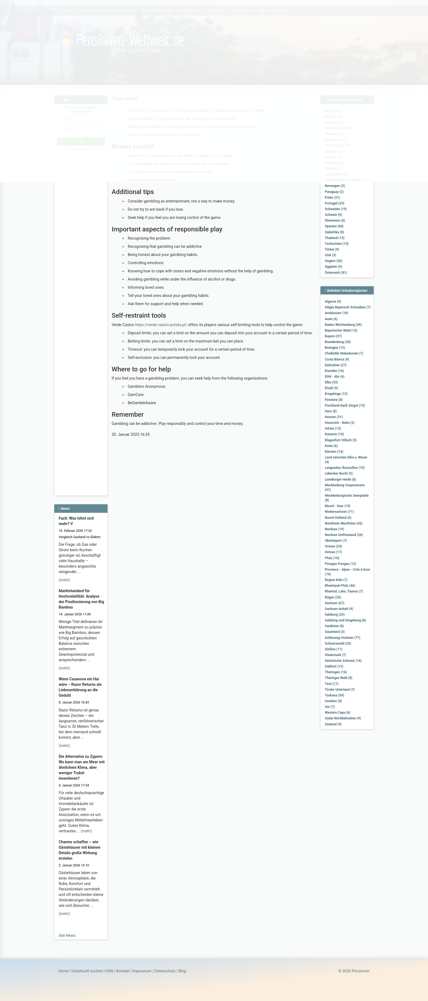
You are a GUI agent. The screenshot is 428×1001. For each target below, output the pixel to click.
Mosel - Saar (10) (337, 506)
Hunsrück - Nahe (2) (340, 423)
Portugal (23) (334, 203)
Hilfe (110, 971)
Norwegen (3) (335, 186)
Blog (182, 971)
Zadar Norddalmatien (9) (343, 718)
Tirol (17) (331, 684)
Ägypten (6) (333, 267)
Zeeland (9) (333, 724)
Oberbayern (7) (336, 541)
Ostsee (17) (333, 552)
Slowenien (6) (335, 220)
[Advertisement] (82, 248)
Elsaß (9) (331, 388)
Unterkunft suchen (87, 971)
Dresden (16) (334, 371)
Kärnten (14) (334, 452)
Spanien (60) (334, 226)
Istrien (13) (333, 428)
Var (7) (330, 707)
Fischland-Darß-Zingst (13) (345, 405)
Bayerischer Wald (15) (341, 330)
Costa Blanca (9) (337, 359)
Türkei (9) (332, 249)
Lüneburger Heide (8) (340, 479)
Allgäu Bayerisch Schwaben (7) (347, 307)
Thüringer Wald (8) (338, 678)
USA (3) (330, 255)
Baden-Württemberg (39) (343, 325)
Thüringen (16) (336, 672)
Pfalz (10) (332, 558)
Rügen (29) (333, 597)
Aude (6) (331, 319)
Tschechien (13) (337, 244)
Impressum (141, 971)
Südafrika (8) (334, 232)
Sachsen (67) (334, 603)
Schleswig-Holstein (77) (342, 638)
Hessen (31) (334, 417)
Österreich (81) (336, 273)
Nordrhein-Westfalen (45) (343, 523)
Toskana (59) (334, 695)
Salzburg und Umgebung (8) (345, 620)
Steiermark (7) (335, 655)
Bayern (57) (333, 336)
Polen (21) (332, 197)
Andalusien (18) (336, 313)
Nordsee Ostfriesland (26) (344, 535)
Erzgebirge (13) (336, 394)
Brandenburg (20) (338, 342)
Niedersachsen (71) (339, 512)
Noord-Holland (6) (338, 518)
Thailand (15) (334, 238)
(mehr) (64, 580)
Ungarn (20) (333, 261)
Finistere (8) (334, 400)
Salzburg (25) (335, 614)
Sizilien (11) (334, 649)
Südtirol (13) (334, 666)
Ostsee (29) (333, 546)
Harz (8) (331, 411)
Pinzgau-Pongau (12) (340, 564)
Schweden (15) (336, 209)
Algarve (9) (333, 301)
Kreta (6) (331, 446)
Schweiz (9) (333, 215)
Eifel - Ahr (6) (334, 377)
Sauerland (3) (335, 632)
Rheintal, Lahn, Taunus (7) (344, 591)
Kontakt (122, 971)
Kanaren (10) (334, 434)
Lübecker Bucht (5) (339, 473)
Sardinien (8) (334, 626)
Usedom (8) (333, 701)
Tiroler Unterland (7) (340, 690)
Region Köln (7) (336, 580)
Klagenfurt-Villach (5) (341, 440)
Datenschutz (165, 971)
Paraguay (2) (334, 192)
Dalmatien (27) (336, 365)
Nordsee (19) (334, 529)
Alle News (67, 935)
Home (63, 971)
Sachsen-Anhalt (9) (339, 609)
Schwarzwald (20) (338, 643)
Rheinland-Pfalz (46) (340, 586)
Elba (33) (331, 382)
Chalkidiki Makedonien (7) (344, 353)
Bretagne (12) (335, 348)
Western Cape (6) (337, 712)
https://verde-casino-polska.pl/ (161, 325)
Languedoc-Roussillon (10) (345, 468)
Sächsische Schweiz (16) (343, 661)
